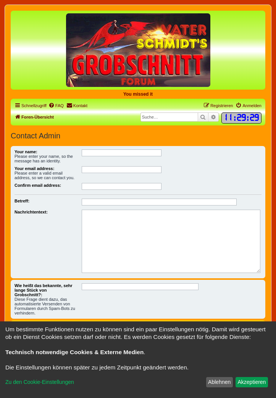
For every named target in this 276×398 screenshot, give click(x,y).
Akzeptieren (251, 382)
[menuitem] (56, 105)
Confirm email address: (38, 185)
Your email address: (34, 168)
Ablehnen (219, 382)
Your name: (26, 151)
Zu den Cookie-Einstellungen (39, 382)
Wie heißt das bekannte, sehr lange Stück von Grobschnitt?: (44, 290)
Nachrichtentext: (31, 212)
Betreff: (22, 201)
